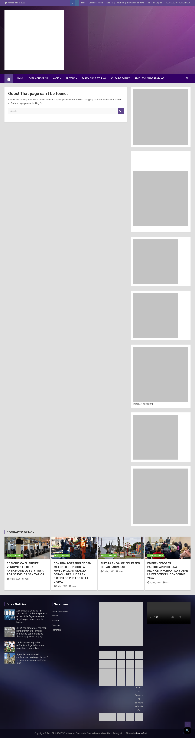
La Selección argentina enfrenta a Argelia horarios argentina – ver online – (30, 645)
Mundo (55, 615)
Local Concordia (96, 3)
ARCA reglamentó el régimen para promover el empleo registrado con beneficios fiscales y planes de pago (31, 632)
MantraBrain (142, 733)
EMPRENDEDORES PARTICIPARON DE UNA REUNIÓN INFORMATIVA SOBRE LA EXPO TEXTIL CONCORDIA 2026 (167, 571)
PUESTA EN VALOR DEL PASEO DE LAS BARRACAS (120, 565)
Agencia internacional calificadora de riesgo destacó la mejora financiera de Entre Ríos (32, 659)
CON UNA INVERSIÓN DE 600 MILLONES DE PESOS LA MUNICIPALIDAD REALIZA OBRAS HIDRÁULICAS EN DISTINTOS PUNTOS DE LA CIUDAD (72, 572)
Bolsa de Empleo (155, 3)
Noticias (56, 625)
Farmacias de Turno (135, 3)
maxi (26, 579)
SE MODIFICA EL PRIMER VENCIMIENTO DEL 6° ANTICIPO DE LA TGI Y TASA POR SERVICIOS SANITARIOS (25, 569)
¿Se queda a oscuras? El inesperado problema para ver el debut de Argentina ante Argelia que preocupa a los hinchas (32, 616)
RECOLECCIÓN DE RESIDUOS (178, 3)
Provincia (120, 3)
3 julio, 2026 (13, 579)
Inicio (83, 3)
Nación (110, 3)
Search (121, 111)
